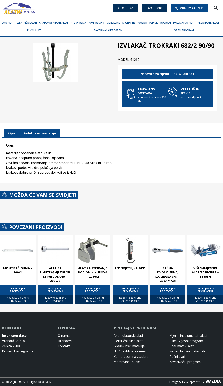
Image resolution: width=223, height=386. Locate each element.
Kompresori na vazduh (131, 356)
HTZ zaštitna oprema (130, 351)
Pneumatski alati (185, 23)
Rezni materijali (209, 23)
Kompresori (97, 23)
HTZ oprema (79, 23)
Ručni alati (35, 30)
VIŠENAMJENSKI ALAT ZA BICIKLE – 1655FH (205, 272)
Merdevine (114, 23)
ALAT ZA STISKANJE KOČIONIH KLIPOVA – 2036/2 (92, 272)
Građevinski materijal (54, 23)
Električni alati (28, 23)
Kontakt (64, 346)
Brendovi (65, 341)
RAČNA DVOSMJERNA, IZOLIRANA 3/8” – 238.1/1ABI (168, 274)
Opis (11, 133)
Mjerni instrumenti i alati (188, 335)
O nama (64, 335)
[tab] (11, 133)
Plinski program (161, 23)
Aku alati (9, 23)
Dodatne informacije (39, 133)
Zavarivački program (109, 30)
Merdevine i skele (127, 362)
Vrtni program (185, 30)
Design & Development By (195, 382)
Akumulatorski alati (128, 335)
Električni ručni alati (128, 341)
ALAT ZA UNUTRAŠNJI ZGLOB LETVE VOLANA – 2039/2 (55, 274)
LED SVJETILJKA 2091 (130, 268)
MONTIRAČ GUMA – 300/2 (17, 270)
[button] (215, 8)
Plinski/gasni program (186, 341)
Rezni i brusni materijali (187, 351)
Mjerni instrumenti (135, 23)
